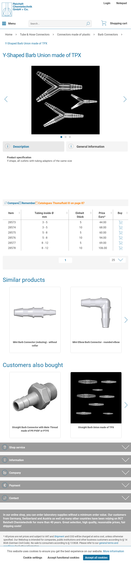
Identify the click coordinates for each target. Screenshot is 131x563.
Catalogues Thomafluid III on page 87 (59, 203)
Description (17, 146)
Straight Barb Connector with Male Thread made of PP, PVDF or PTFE (35, 429)
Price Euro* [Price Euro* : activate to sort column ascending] (102, 214)
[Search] (88, 23)
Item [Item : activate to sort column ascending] (11, 213)
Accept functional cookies (63, 557)
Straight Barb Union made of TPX (96, 427)
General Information (86, 146)
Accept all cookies (96, 557)
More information (113, 551)
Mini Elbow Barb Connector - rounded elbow (96, 342)
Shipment (59, 536)
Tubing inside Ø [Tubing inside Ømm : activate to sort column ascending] (44, 215)
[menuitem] (107, 3)
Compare (11, 203)
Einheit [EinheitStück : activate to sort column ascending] (79, 215)
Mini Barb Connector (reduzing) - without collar (35, 344)
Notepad (121, 3)
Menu (9, 23)
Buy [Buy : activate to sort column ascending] (120, 213)
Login (107, 3)
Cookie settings (32, 557)
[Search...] (60, 23)
